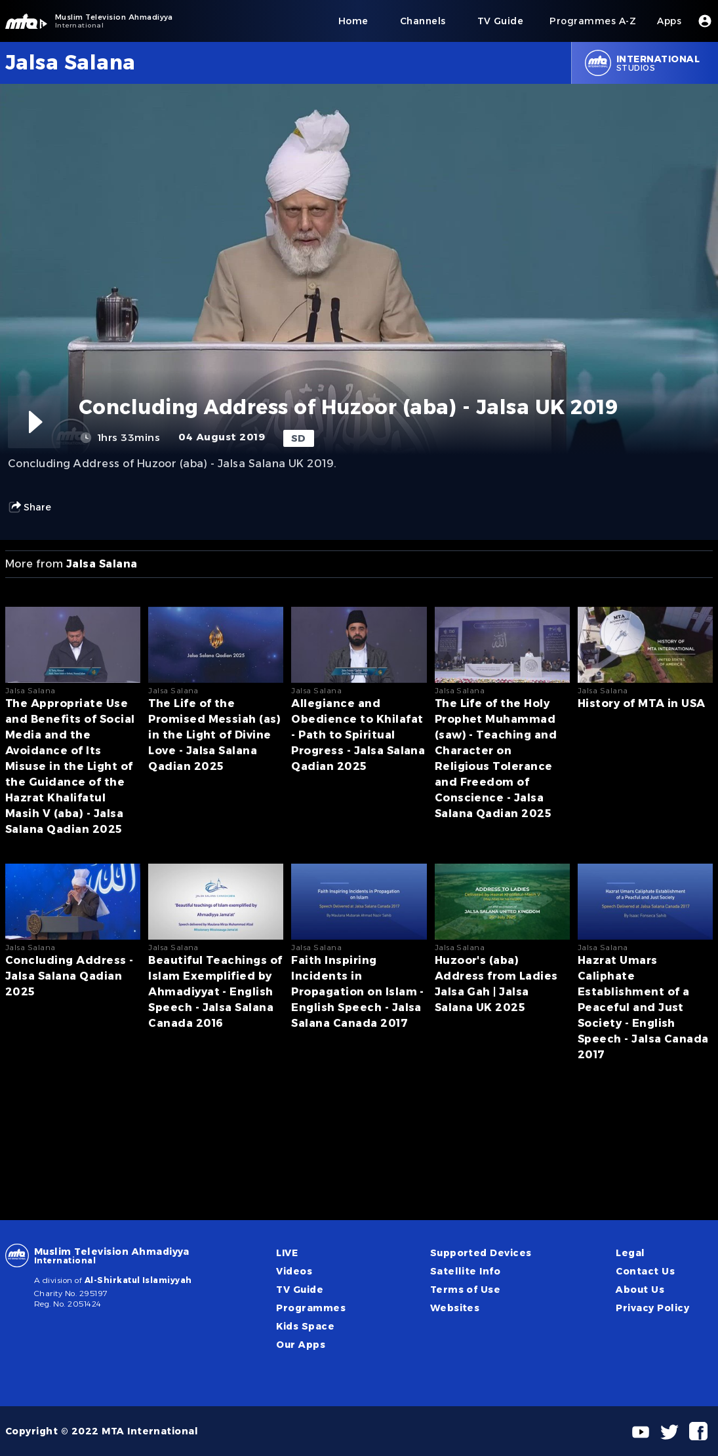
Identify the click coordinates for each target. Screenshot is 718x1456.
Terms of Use (465, 1289)
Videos (294, 1271)
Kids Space (305, 1326)
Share (29, 507)
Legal (630, 1253)
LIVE (287, 1253)
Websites (455, 1308)
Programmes (311, 1308)
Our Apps (300, 1345)
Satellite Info (465, 1271)
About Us (640, 1289)
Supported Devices (481, 1253)
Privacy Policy (652, 1308)
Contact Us (645, 1271)
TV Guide (299, 1289)
